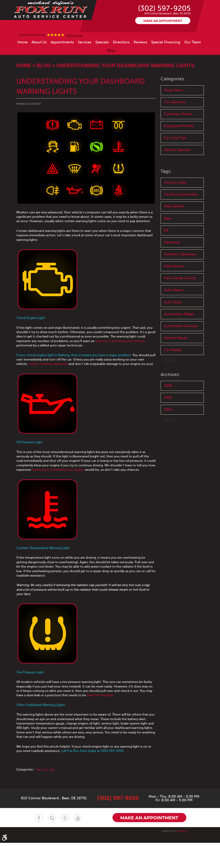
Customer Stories (179, 129)
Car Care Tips (45, 784)
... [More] (167, 388)
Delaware (172, 261)
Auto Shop (173, 322)
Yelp (65, 821)
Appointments (62, 56)
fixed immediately (100, 709)
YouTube (78, 821)
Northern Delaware (181, 273)
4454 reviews (74, 49)
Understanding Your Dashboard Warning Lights (125, 79)
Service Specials (178, 166)
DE (166, 248)
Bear (168, 236)
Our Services (175, 116)
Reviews (140, 56)
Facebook (39, 821)
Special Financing (165, 56)
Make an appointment (163, 34)
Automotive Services (174, 349)
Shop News (174, 104)
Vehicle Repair (176, 365)
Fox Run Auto (176, 199)
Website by (174, 834)
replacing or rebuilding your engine (58, 483)
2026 (168, 413)
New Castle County (181, 298)
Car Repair (173, 377)
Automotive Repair (180, 335)
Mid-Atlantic (175, 285)
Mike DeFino (175, 223)
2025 (168, 425)
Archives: (171, 402)
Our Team (192, 56)
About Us (39, 56)
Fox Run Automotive (182, 211)
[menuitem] (22, 56)
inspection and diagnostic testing (120, 355)
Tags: (166, 187)
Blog (111, 64)
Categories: (173, 93)
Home (22, 56)
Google (52, 821)
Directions (121, 56)
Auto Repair (174, 310)
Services (84, 56)
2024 (168, 438)
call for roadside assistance (48, 378)
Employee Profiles (180, 141)
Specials (102, 56)
